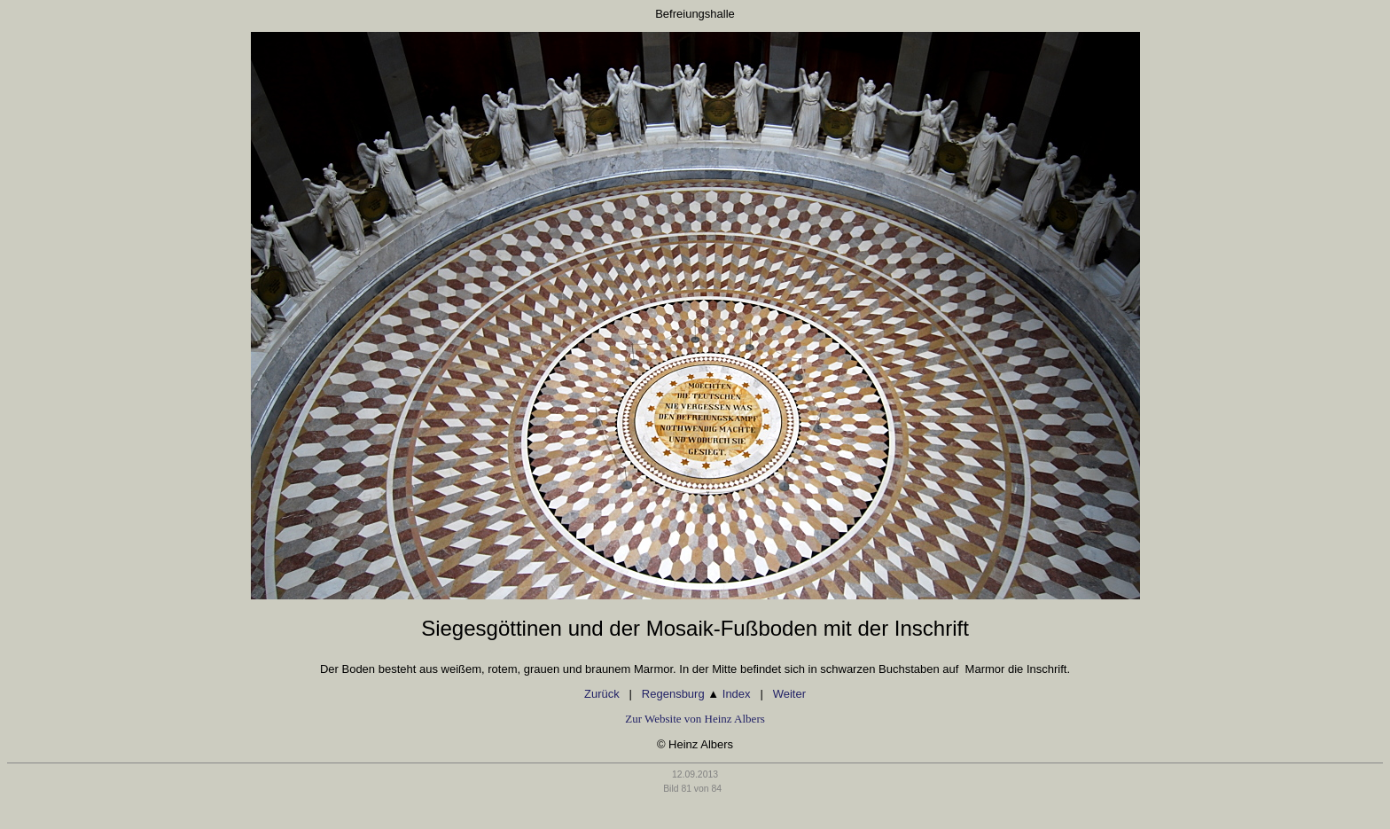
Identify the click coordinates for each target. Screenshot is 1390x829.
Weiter (789, 693)
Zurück (602, 693)
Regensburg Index (696, 693)
